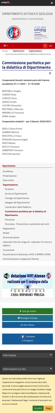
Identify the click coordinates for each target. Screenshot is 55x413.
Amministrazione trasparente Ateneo (21, 259)
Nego (48, 408)
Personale (9, 219)
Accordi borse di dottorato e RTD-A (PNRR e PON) (26, 254)
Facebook (27, 338)
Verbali (6, 233)
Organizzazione (10, 184)
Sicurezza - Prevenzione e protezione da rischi (27, 224)
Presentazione (10, 175)
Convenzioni (9, 250)
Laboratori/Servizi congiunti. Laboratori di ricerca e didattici (27, 243)
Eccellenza (8, 171)
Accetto (38, 408)
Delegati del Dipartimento (17, 202)
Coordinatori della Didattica (18, 207)
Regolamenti (9, 228)
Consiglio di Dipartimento (17, 198)
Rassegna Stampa (27, 318)
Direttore (9, 189)
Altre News (27, 325)
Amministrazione (11, 237)
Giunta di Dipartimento (16, 193)
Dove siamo (8, 180)
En (50, 45)
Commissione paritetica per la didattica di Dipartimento (25, 213)
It (45, 45)
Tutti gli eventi (27, 311)
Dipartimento (8, 166)
